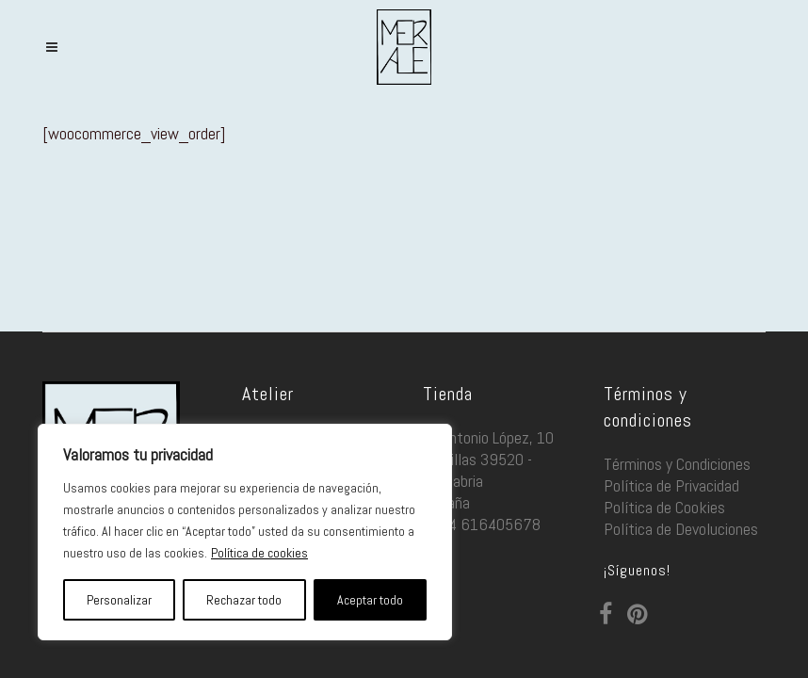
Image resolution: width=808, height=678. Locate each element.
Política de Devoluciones (681, 529)
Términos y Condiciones (677, 464)
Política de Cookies (664, 507)
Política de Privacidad (671, 485)
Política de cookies (259, 552)
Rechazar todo (244, 599)
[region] (245, 532)
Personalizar (119, 599)
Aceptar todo (370, 599)
